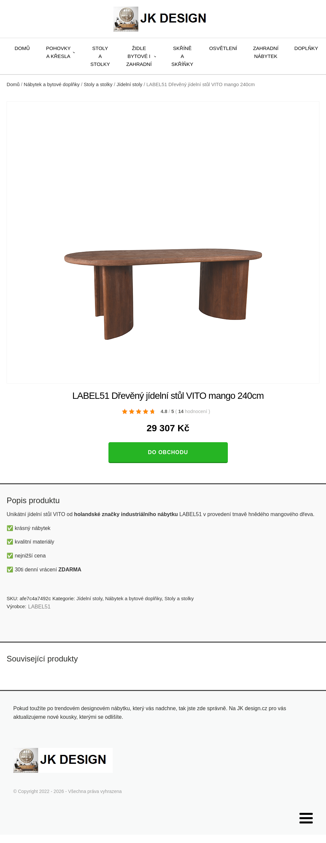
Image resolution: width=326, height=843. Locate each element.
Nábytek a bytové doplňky (52, 84)
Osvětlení (223, 48)
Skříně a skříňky (182, 56)
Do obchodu (168, 452)
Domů (22, 48)
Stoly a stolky (100, 56)
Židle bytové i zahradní (139, 56)
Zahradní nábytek (266, 52)
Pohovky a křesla (58, 52)
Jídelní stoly (129, 84)
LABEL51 (39, 606)
